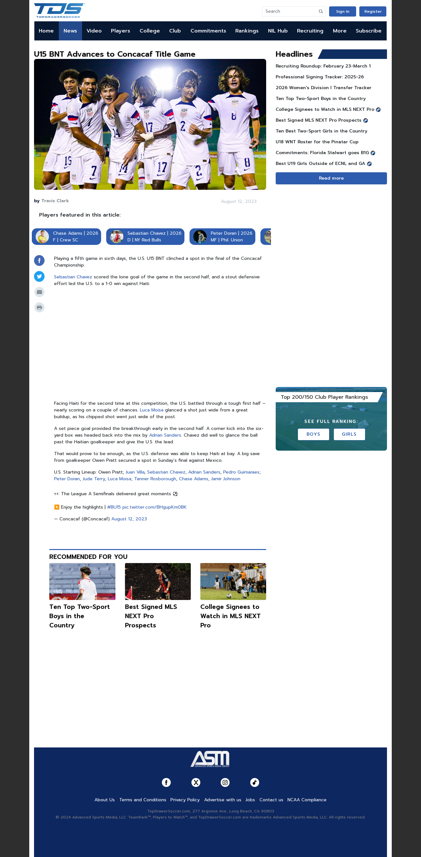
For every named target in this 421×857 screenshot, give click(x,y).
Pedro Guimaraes (241, 472)
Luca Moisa (151, 410)
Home (46, 31)
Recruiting (310, 31)
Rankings (247, 31)
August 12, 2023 (129, 519)
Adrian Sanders (165, 435)
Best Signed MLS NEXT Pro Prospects (151, 616)
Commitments (208, 31)
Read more (331, 178)
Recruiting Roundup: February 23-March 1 (323, 66)
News (70, 31)
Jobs (250, 799)
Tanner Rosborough (155, 478)
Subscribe (369, 31)
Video (94, 31)
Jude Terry (94, 478)
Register (373, 11)
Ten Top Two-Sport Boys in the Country (79, 616)
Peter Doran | (225, 233)
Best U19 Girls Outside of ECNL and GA (320, 163)
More (340, 31)
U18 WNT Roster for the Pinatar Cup (317, 142)
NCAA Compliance (307, 799)
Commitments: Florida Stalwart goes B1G (322, 152)
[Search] (289, 11)
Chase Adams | (69, 233)
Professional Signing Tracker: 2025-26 (320, 77)
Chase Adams (193, 478)
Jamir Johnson (225, 478)
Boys (313, 434)
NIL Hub (278, 31)
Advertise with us (222, 799)
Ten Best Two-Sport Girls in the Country (321, 131)
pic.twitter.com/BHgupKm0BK (154, 507)
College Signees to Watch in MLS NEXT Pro (230, 616)
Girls (349, 434)
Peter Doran (67, 478)
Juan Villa (135, 472)
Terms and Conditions (142, 799)
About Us (104, 799)
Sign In (342, 11)
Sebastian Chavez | (148, 233)
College (150, 31)
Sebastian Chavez (73, 277)
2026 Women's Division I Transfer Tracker (323, 87)
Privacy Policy (185, 799)
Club (175, 31)
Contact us (271, 799)
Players (120, 31)
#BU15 (114, 507)
